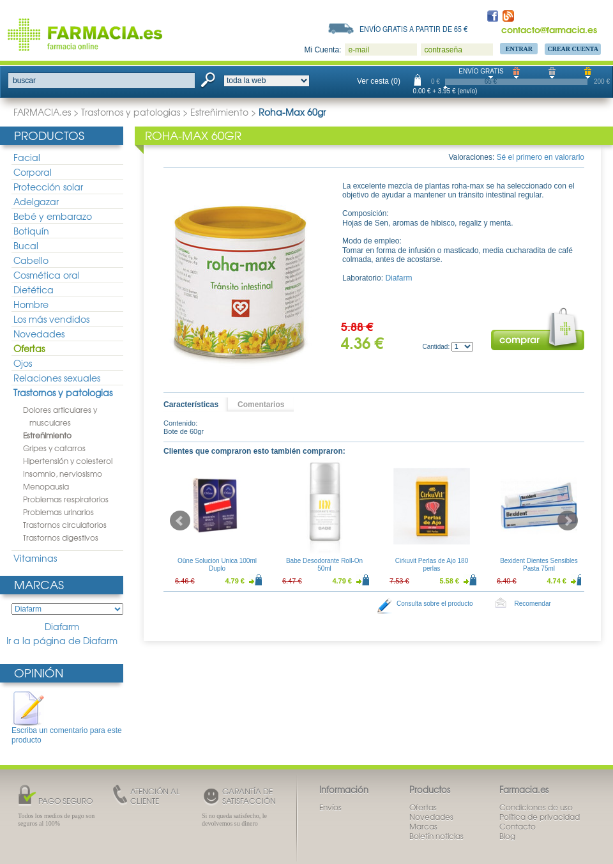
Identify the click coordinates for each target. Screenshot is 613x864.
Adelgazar (36, 201)
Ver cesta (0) (378, 81)
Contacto (517, 826)
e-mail (358, 49)
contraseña (443, 49)
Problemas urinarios (58, 512)
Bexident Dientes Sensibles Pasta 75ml (539, 564)
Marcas (39, 584)
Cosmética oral (46, 274)
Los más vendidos (51, 318)
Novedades (38, 333)
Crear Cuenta (572, 48)
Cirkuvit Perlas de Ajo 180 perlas (432, 564)
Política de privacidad (539, 816)
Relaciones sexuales (56, 377)
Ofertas (29, 348)
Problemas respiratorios (66, 499)
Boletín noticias (436, 836)
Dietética (33, 289)
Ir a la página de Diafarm (61, 641)
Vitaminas (35, 558)
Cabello (31, 260)
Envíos (330, 807)
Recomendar (533, 603)
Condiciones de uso (536, 807)
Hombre (31, 304)
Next (567, 521)
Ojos (22, 363)
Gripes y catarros (54, 448)
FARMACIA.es (42, 111)
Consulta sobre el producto (435, 603)
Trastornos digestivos (60, 537)
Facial (26, 157)
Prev (180, 521)
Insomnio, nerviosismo (62, 473)
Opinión (38, 672)
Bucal (25, 245)
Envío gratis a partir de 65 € (413, 29)
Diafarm (62, 627)
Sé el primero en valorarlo (540, 157)
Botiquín (31, 230)
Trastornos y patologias (130, 111)
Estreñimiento (219, 111)
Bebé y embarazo (52, 216)
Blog (507, 836)
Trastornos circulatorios (65, 524)
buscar (24, 80)
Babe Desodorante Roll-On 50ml (324, 564)
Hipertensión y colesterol (67, 461)
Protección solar (48, 186)
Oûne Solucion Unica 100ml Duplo (217, 564)
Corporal (32, 172)
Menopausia (46, 486)
